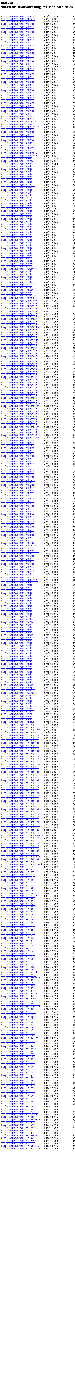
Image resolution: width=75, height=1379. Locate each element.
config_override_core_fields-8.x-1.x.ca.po (18, 1229)
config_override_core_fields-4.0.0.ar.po (17, 530)
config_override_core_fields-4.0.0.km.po (17, 613)
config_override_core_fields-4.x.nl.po (16, 809)
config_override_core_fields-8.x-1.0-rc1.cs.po (20, 890)
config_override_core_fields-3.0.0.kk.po (17, 101)
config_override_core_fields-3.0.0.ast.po (18, 21)
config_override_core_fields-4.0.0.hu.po (17, 596)
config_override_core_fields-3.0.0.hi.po (17, 81)
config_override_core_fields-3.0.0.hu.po (17, 85)
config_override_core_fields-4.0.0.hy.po (17, 598)
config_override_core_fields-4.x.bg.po (16, 708)
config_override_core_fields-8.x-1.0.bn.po (18, 1051)
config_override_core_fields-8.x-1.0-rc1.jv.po (20, 948)
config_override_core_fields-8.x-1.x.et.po (18, 1248)
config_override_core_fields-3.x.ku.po (16, 279)
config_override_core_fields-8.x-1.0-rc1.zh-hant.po (22, 1035)
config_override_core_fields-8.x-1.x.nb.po (18, 1316)
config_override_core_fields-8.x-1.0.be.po (18, 1047)
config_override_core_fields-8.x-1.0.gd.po (18, 1093)
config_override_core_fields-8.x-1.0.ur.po (18, 1199)
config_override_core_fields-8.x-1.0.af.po (18, 1037)
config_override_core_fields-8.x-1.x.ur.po (18, 1370)
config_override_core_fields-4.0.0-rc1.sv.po (19, 503)
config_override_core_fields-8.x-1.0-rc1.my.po (20, 973)
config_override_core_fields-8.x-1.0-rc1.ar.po (20, 871)
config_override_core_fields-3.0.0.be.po (17, 25)
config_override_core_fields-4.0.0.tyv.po (18, 685)
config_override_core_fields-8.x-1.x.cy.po (18, 1232)
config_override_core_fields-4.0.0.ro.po (17, 662)
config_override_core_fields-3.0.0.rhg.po (18, 147)
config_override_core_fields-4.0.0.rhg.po (18, 658)
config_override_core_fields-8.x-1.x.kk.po (18, 1292)
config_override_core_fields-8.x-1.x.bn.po (18, 1221)
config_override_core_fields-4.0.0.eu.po (17, 569)
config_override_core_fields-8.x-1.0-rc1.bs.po (20, 886)
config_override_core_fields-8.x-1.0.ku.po (18, 1130)
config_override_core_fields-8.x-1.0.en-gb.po (19, 1072)
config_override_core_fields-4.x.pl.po (16, 816)
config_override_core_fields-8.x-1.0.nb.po (18, 1145)
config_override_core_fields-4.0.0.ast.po (18, 532)
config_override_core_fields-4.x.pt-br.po (18, 822)
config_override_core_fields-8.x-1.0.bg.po (18, 1049)
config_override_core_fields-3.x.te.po (16, 337)
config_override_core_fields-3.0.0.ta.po (17, 165)
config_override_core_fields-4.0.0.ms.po (17, 631)
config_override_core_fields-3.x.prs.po (17, 308)
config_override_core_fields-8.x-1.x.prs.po (18, 1329)
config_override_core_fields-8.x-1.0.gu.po (18, 1097)
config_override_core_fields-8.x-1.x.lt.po (18, 1302)
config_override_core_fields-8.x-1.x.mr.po (18, 1310)
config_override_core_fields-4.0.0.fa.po (17, 571)
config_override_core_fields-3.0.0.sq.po (17, 161)
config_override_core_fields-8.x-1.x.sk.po (18, 1348)
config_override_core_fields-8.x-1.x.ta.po (18, 1356)
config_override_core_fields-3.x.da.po (16, 213)
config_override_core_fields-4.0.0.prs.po (18, 648)
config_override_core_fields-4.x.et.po (16, 737)
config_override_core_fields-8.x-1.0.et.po (18, 1078)
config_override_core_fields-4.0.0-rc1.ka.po (19, 439)
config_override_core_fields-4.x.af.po (16, 697)
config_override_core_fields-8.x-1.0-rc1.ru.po (20, 1004)
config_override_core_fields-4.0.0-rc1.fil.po (19, 404)
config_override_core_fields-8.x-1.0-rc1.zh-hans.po (22, 1033)
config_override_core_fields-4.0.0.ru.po (17, 664)
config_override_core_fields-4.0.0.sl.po (17, 669)
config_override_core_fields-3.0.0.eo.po (17, 52)
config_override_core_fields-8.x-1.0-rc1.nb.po (20, 975)
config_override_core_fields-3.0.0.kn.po (17, 105)
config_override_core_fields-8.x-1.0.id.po (18, 1110)
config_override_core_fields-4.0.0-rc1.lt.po (19, 451)
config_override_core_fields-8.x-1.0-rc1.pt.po (20, 996)
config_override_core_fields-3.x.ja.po (16, 265)
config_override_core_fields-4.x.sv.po (16, 844)
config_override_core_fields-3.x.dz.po (16, 217)
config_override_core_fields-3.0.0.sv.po (17, 163)
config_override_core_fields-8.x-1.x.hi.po (18, 1273)
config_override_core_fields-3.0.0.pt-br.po (18, 141)
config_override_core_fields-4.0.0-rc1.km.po (19, 443)
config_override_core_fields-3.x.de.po (16, 215)
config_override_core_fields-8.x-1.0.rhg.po (18, 1169)
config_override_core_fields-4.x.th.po (16, 851)
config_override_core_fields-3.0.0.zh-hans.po (19, 182)
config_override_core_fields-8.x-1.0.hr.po (18, 1105)
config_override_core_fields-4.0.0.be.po (17, 536)
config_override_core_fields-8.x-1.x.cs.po (18, 1230)
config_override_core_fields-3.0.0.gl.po (17, 74)
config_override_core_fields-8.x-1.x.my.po (18, 1314)
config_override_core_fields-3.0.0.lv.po (17, 112)
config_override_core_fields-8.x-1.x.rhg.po (18, 1339)
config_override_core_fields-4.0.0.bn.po (17, 540)
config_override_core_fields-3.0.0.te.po (17, 166)
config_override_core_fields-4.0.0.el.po (17, 559)
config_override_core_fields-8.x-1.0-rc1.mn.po (20, 967)
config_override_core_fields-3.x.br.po (16, 203)
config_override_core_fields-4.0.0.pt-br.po (18, 652)
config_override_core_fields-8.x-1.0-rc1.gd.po (20, 923)
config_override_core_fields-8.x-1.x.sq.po (18, 1352)
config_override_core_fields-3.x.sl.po (16, 329)
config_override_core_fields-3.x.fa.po (16, 230)
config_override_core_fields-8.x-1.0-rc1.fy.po (20, 921)
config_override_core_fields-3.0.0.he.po (17, 79)
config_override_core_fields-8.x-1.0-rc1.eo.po (20, 904)
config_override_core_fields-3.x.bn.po (16, 199)
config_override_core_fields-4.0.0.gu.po (17, 586)
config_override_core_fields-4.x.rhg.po (17, 828)
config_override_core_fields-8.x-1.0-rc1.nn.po (20, 981)
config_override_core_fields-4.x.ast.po (17, 702)
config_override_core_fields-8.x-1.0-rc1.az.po (20, 874)
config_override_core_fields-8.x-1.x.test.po (19, 1360)
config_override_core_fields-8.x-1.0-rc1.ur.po (20, 1029)
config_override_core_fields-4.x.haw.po (17, 758)
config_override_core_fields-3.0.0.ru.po (17, 153)
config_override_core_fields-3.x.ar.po (16, 190)
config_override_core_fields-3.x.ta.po (16, 335)
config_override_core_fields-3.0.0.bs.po (17, 35)
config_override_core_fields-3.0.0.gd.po (17, 72)
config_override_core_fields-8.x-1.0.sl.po (18, 1180)
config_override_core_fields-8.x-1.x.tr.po (18, 1364)
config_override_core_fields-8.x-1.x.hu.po (18, 1277)
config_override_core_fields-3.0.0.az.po (17, 23)
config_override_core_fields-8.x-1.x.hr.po (18, 1275)
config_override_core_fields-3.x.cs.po (16, 209)
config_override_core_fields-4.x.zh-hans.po (18, 863)
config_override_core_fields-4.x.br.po (16, 714)
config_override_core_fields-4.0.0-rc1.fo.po (19, 406)
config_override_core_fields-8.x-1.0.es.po (18, 1076)
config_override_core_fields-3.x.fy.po (16, 240)
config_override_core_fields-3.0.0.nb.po (17, 124)
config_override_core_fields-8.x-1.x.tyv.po (18, 1366)
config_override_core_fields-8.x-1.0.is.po (18, 1112)
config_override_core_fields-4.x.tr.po (16, 853)
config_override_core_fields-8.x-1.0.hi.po (18, 1103)
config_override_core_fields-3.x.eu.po (16, 228)
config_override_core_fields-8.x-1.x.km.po (18, 1294)
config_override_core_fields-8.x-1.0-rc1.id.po (20, 940)
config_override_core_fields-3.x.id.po (16, 259)
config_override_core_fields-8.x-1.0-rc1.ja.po (20, 946)
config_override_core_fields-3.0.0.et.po (17, 56)
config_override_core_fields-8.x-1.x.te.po (18, 1358)
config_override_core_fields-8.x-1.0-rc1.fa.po (20, 911)
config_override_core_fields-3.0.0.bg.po (17, 27)
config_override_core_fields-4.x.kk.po (16, 782)
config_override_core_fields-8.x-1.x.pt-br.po (19, 1333)
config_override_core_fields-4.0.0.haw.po (18, 588)
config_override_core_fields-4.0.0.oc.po (17, 642)
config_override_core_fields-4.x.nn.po (16, 811)
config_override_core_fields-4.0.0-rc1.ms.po (19, 460)
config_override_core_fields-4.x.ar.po (16, 700)
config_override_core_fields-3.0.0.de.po (17, 45)
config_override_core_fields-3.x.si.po (16, 325)
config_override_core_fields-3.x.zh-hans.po (18, 352)
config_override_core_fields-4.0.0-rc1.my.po (19, 462)
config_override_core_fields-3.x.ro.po (16, 321)
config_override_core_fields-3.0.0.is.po (17, 91)
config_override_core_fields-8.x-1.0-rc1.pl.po (20, 987)
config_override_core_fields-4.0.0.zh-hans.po (19, 693)
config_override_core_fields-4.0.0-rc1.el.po (19, 389)
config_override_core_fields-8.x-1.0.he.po (18, 1101)
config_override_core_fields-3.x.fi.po (16, 232)
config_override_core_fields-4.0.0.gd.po (17, 582)
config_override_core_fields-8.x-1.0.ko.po (18, 1128)
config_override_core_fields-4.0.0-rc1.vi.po (19, 520)
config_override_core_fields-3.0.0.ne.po (17, 126)
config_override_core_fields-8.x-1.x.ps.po (18, 1331)
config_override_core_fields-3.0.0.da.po (17, 43)
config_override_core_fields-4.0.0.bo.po (17, 542)
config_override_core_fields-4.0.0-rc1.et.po (19, 397)
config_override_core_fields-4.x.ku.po (16, 789)
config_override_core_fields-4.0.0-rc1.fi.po (19, 402)
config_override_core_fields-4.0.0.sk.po (17, 667)
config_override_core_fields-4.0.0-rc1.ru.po (19, 493)
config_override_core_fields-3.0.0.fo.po (17, 66)
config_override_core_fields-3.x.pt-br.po (18, 312)
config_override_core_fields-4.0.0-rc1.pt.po (19, 486)
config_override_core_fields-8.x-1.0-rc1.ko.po (20, 958)
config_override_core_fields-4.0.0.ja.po (17, 606)
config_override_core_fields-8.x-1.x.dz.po (18, 1238)
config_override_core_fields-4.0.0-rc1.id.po (19, 430)
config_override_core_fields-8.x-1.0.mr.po (18, 1140)
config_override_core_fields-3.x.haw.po (17, 248)
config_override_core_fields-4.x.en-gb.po (18, 731)
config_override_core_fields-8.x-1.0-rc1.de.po (20, 896)
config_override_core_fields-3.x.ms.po (16, 290)
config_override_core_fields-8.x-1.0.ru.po (18, 1174)
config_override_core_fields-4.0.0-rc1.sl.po (19, 499)
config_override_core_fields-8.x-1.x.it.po (18, 1285)
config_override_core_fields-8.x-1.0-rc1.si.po (20, 1006)
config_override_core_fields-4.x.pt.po (16, 826)
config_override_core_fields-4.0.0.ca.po (17, 548)
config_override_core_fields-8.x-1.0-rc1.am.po (20, 869)
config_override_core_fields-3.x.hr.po (16, 253)
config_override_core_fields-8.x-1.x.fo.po (18, 1258)
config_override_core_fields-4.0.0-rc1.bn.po (19, 370)
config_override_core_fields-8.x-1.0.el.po (18, 1070)
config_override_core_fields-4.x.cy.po (16, 722)
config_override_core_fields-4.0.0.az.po (17, 534)
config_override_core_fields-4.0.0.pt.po (17, 656)
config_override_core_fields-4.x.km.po (16, 784)
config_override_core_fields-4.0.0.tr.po (17, 683)
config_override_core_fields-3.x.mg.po (16, 284)
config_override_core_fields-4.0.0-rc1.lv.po (19, 453)
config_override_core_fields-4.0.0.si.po (17, 666)
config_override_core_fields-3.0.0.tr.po (17, 172)
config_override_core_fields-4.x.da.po (16, 724)
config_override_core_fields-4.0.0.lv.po (17, 623)
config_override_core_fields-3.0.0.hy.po (17, 87)
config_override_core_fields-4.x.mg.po (16, 795)
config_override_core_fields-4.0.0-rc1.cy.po (19, 381)
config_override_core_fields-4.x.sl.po (16, 840)
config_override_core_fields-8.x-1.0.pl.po (18, 1157)
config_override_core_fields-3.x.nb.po (16, 294)
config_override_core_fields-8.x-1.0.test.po (19, 1190)
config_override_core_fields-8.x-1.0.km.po (18, 1124)
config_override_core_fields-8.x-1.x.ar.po (18, 1211)
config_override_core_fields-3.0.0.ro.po (17, 151)
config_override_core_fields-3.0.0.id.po (17, 89)
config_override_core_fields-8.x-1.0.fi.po (18, 1083)
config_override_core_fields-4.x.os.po (16, 815)
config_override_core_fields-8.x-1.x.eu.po (18, 1250)
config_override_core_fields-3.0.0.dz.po (17, 47)
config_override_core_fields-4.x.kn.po (16, 785)
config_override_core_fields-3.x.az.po (16, 194)
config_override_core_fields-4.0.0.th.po (17, 681)
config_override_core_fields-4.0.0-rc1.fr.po (19, 408)
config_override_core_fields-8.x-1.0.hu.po (18, 1107)
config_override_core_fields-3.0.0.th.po (17, 170)
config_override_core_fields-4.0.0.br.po (17, 544)
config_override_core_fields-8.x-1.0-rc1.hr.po (20, 934)
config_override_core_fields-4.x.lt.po (16, 791)
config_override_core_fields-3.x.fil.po (17, 234)
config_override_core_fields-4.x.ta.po (16, 845)
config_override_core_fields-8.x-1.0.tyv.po (18, 1196)
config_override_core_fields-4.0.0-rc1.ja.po (19, 435)
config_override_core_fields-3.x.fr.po (16, 238)
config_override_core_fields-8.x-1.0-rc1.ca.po (20, 888)
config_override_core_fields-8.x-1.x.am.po (18, 1209)
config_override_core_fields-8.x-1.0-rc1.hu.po (20, 936)
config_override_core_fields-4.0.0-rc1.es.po (19, 395)
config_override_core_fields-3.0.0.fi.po (17, 62)
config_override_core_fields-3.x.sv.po (16, 333)
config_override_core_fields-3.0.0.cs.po (17, 39)
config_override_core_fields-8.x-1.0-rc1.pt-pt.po (21, 994)
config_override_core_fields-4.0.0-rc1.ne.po (19, 466)
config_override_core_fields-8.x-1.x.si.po (18, 1347)
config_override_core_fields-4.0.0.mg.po (17, 625)
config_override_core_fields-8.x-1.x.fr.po (18, 1259)
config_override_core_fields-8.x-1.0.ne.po (18, 1147)
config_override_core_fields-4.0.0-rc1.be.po (19, 366)
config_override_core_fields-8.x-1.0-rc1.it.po (20, 944)
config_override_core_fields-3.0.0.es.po (17, 54)
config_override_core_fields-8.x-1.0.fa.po (18, 1081)
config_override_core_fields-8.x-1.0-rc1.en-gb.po (21, 902)
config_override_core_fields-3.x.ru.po (16, 323)
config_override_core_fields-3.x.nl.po (16, 298)
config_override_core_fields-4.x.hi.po (16, 762)
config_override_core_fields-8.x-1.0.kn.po (18, 1126)
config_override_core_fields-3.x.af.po (16, 186)
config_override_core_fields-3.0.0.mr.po (17, 118)
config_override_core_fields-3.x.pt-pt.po (18, 313)
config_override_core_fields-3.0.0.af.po (17, 16)
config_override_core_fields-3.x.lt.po (16, 281)
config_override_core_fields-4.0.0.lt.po (17, 621)
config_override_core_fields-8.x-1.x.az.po (18, 1215)
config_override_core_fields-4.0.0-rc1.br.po (19, 373)
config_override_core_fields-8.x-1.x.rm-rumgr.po (21, 1341)
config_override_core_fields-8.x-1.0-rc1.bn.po (20, 880)
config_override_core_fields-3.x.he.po (16, 250)
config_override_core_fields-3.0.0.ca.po (17, 37)
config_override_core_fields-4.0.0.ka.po (17, 609)
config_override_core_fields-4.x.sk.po (16, 838)
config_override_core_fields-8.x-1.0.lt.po (18, 1132)
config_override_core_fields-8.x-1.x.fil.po (18, 1256)
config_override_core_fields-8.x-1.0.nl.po (18, 1149)
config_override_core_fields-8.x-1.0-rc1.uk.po (20, 1027)
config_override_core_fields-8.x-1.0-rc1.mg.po (20, 965)
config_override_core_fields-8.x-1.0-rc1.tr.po (20, 1023)
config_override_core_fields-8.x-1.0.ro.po (18, 1172)
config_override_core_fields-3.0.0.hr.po (17, 83)
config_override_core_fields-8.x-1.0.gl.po (18, 1095)
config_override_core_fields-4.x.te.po (16, 847)
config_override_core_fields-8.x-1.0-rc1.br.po (20, 884)
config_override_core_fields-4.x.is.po (16, 772)
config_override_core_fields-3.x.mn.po (16, 286)
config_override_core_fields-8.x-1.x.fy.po (18, 1261)
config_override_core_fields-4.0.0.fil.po (18, 575)
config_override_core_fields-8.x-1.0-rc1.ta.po (20, 1016)
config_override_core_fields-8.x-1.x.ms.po (18, 1312)
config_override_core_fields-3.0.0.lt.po (17, 110)
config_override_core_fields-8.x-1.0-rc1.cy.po (20, 892)
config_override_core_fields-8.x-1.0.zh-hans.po (20, 1203)
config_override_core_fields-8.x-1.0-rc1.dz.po (20, 898)
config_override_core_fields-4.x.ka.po (16, 780)
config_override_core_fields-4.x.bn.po (16, 710)
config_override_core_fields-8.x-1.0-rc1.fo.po (20, 917)
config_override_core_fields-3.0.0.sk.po (17, 157)
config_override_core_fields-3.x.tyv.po (17, 344)
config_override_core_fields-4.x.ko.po (16, 787)
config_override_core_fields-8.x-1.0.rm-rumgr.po (21, 1170)
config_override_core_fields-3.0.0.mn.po (17, 116)
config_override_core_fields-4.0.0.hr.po (17, 594)
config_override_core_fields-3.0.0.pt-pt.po (18, 143)
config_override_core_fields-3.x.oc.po (16, 302)
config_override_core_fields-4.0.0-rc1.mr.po (19, 459)
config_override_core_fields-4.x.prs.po (17, 818)
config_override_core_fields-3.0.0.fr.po (17, 68)
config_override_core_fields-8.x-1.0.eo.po (18, 1074)
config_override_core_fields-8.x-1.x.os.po (18, 1325)
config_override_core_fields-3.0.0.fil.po (18, 64)
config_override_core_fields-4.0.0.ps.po (17, 650)
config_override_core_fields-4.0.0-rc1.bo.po (19, 372)
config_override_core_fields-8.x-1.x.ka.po (18, 1290)
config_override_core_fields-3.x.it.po (16, 263)
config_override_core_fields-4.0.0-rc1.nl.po (19, 468)
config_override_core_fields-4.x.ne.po (16, 807)
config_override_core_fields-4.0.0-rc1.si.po (19, 495)
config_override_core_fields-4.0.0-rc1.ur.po (19, 519)
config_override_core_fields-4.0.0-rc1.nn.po (19, 470)
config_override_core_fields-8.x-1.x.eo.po (18, 1244)
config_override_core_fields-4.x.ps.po (16, 820)
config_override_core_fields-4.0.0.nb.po (17, 635)
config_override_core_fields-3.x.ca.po (16, 207)
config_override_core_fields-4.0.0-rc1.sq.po (19, 501)
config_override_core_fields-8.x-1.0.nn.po (18, 1151)
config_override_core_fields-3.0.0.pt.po (17, 145)
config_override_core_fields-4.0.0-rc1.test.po (20, 509)
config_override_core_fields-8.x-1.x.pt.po (18, 1337)
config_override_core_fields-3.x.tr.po (16, 342)
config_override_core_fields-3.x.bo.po (16, 201)
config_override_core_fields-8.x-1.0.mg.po (18, 1136)
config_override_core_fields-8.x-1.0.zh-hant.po (20, 1205)
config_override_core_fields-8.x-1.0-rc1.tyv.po (20, 1025)
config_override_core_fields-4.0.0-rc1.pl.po (19, 476)
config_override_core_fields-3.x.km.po (16, 273)
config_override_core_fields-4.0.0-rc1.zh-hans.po (21, 522)
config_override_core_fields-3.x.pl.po (16, 306)
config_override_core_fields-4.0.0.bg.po (17, 538)
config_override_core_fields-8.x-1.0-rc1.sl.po (20, 1010)
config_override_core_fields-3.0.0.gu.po (17, 76)
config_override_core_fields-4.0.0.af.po (17, 526)
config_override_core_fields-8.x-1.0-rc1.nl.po (20, 979)
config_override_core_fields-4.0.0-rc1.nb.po (19, 464)
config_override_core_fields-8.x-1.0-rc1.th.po (20, 1022)
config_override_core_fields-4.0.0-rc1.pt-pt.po (20, 484)
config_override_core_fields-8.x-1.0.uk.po (18, 1198)
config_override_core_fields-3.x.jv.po (16, 267)
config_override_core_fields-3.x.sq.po (16, 331)
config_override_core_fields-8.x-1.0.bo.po (18, 1052)
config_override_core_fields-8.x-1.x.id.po (18, 1281)
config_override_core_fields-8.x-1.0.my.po (18, 1143)
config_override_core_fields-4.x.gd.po (16, 753)
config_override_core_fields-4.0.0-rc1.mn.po (19, 457)
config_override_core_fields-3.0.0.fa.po (17, 60)
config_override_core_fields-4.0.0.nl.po (17, 638)
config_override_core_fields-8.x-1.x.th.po (18, 1362)
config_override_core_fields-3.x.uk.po (16, 346)
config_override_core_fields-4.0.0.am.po (17, 528)
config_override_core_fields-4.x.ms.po (16, 801)
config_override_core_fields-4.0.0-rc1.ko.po (19, 447)
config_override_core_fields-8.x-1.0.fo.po (18, 1087)
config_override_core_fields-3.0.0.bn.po (17, 29)
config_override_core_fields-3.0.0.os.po (17, 134)
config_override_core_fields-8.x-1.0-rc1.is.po (20, 942)
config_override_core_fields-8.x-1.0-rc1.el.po (20, 900)
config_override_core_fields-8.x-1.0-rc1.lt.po (20, 962)
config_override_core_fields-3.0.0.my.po (17, 122)
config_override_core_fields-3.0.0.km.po (17, 103)
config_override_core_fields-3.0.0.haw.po (18, 77)
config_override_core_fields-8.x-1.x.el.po (18, 1240)
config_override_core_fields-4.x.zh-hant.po (18, 865)
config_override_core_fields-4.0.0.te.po (17, 677)
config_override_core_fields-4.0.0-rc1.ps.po (19, 480)
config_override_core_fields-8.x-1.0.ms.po (18, 1141)
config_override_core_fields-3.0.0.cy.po (17, 41)
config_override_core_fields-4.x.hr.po (16, 764)
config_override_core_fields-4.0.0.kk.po (17, 611)
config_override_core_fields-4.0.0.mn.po (17, 627)
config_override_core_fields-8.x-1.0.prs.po (18, 1159)
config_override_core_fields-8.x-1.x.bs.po (18, 1227)
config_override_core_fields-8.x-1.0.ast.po (18, 1043)
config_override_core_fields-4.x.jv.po (16, 778)
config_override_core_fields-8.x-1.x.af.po (18, 1207)
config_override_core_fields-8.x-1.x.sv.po (18, 1354)
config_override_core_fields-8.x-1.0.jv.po (18, 1118)
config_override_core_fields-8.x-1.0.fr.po (18, 1089)
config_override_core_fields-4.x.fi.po (16, 743)
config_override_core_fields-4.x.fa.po (16, 741)
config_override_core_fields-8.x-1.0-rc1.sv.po (20, 1014)
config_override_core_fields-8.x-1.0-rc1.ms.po (20, 971)
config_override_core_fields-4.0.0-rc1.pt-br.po (20, 482)
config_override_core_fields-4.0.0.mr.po (17, 629)
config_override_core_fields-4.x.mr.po (16, 799)
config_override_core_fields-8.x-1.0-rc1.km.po (20, 954)
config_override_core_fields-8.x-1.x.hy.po (18, 1279)
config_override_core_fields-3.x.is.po (16, 261)
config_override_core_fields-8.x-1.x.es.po (18, 1246)
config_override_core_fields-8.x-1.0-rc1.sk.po (20, 1008)
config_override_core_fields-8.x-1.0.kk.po (18, 1122)
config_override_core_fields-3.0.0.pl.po (17, 135)
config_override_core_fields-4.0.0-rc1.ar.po (19, 360)
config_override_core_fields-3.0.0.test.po (18, 168)
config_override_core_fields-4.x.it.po (16, 774)
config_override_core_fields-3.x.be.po (16, 195)
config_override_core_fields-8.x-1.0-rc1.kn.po (20, 956)
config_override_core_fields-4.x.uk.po (16, 857)
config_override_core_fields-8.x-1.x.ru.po (18, 1345)
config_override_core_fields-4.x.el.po (16, 729)
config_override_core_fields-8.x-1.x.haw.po (18, 1269)
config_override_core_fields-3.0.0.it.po (17, 93)
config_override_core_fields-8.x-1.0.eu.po (18, 1080)
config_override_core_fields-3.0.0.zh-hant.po (19, 184)
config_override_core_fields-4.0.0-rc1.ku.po (19, 449)
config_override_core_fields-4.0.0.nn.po (17, 640)
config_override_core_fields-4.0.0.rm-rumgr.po (20, 660)
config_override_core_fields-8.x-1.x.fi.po (18, 1254)
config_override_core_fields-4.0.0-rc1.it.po (19, 433)
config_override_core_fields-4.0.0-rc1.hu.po (19, 426)
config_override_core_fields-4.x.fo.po (16, 747)
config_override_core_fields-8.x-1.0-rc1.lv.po (20, 963)
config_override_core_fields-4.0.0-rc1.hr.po (19, 424)
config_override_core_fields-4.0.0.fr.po (17, 579)
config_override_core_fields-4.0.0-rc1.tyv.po (19, 515)
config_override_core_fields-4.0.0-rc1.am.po (19, 358)
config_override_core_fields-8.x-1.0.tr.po (18, 1194)
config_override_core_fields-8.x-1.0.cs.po (18, 1060)
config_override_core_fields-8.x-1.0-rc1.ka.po (20, 950)
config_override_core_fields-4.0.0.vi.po (17, 691)
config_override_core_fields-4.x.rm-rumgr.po (19, 830)
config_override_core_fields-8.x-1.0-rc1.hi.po (20, 933)
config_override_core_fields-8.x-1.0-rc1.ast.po (20, 873)
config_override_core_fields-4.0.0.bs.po (17, 546)
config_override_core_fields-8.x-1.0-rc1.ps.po (20, 991)
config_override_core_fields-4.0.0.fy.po (17, 580)
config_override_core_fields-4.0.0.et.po (17, 567)
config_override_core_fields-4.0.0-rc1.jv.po (19, 437)
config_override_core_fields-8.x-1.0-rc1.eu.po (20, 909)
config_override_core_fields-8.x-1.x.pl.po (18, 1327)
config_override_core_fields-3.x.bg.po (16, 197)
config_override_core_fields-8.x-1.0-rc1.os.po (20, 985)
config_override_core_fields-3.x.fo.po (16, 236)
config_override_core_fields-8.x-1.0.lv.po (18, 1134)
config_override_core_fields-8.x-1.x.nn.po (18, 1321)
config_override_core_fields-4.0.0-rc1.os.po (19, 474)
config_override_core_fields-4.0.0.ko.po (17, 617)
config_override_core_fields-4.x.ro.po (16, 832)
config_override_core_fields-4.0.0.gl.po (17, 584)
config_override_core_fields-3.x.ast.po (17, 192)
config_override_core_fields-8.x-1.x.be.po (18, 1217)
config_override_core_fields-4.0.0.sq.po (17, 671)
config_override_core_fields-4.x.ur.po (16, 859)
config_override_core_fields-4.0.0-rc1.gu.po (19, 416)
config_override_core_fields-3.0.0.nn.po (17, 130)
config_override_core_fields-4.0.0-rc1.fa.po (19, 401)
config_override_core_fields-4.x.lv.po (16, 793)
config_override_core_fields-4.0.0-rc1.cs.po (19, 379)
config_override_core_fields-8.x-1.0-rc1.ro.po (20, 1002)
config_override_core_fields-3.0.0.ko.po (17, 106)
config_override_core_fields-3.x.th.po (16, 341)
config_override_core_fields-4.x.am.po (16, 698)
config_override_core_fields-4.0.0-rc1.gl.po (19, 414)
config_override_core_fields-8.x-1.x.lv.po (18, 1304)
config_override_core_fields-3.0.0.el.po (17, 48)
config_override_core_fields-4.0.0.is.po (17, 602)
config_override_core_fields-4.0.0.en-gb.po (18, 561)
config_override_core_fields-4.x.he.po (16, 760)
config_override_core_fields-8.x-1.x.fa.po (18, 1252)
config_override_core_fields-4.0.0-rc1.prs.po (19, 478)
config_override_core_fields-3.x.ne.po (16, 296)
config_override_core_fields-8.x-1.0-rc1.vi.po (20, 1031)
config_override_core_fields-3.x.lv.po (16, 283)
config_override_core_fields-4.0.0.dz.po (17, 557)
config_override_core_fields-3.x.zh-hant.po (18, 354)
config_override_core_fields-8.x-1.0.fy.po (18, 1091)
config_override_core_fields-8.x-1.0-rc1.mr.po (20, 969)
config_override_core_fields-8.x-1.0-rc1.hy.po (20, 938)
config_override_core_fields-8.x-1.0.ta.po (18, 1186)
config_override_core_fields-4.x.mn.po (16, 797)
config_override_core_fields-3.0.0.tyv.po (18, 174)
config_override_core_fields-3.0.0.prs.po (18, 137)
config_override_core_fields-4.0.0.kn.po (17, 615)
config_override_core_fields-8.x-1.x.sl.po (18, 1350)
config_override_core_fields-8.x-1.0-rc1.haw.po (20, 929)
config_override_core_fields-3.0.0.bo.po (17, 31)
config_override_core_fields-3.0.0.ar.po (17, 19)
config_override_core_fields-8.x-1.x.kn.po (18, 1296)
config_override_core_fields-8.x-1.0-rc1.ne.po (20, 977)
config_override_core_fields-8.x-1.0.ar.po (18, 1041)
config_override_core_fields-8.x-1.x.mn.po (18, 1308)
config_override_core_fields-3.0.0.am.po (17, 17)
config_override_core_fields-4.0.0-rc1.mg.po (19, 455)
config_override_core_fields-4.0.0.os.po (17, 644)
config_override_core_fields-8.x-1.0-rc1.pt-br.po (21, 992)
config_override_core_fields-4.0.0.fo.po (17, 577)
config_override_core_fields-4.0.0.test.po (18, 679)
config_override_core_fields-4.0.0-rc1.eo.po (19, 393)
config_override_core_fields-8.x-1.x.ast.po (18, 1213)
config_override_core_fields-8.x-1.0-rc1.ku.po (20, 960)
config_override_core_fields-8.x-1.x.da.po (18, 1234)
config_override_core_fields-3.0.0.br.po (17, 33)
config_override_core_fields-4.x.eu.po (16, 739)
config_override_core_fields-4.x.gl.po (16, 755)
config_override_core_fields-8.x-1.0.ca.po (18, 1058)
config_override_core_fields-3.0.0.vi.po (17, 180)
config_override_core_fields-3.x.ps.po (16, 310)
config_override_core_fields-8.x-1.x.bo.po (18, 1223)
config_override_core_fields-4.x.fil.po (17, 745)
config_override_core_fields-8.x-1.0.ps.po (18, 1161)
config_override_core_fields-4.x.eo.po (16, 733)
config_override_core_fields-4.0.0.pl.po (17, 646)
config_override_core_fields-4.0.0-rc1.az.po (19, 364)
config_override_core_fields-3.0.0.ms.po (17, 120)
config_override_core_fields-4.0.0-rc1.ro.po (19, 491)
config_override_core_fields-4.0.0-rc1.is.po (19, 431)
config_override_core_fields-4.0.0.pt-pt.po (18, 654)
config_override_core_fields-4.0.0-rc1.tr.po (19, 513)
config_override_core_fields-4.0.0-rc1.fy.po (19, 410)
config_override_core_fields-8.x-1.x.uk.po (18, 1368)
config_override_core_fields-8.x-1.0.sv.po (18, 1184)
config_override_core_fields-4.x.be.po (16, 706)
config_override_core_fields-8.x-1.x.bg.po (18, 1219)
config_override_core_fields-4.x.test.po (17, 849)
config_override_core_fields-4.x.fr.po (16, 749)
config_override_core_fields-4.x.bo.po (16, 712)
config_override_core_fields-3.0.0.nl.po (17, 128)
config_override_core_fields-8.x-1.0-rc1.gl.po (20, 925)
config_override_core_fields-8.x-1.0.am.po (18, 1039)
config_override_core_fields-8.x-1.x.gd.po (18, 1263)
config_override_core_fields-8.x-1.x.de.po (18, 1236)
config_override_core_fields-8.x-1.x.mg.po (18, 1306)
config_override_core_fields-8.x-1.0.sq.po (18, 1182)
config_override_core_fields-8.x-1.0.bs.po (18, 1056)
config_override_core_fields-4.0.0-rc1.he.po (19, 420)
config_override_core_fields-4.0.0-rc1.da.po (19, 383)
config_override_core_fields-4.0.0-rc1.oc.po (19, 472)
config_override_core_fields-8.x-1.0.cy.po (18, 1062)
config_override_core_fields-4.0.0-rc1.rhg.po (19, 488)
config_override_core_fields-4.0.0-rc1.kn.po (19, 445)
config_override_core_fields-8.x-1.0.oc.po (18, 1153)
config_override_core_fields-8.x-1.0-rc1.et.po (20, 907)
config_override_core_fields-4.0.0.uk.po (17, 687)
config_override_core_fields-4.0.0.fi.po (17, 573)
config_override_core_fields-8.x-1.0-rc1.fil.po (20, 915)
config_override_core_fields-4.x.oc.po (16, 813)
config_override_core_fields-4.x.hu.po (16, 766)
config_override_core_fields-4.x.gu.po (16, 756)
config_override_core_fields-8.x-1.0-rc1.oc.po (20, 983)
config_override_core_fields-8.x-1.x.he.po (18, 1271)
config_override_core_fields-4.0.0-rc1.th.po (19, 511)
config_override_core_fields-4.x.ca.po (16, 718)
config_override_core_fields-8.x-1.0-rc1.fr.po (20, 919)
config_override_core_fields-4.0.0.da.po (17, 553)
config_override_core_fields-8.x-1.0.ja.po (18, 1116)
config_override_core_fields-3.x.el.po (16, 219)
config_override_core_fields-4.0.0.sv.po (17, 673)
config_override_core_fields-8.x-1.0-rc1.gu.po (20, 927)
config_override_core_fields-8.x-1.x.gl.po (18, 1265)
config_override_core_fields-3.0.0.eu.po (17, 58)
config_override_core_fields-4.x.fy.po (16, 751)
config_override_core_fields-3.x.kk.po (16, 271)
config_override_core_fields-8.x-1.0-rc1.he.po (20, 931)
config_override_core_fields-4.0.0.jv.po (17, 608)
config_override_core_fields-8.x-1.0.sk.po (18, 1178)
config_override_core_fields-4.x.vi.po (16, 861)
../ (2, 14)
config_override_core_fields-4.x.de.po (16, 726)
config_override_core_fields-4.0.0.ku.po (17, 619)
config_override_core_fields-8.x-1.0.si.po (18, 1176)
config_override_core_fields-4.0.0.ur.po (17, 689)
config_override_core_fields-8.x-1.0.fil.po (18, 1085)
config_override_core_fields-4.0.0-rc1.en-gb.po (20, 391)
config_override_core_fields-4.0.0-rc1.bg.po (19, 368)
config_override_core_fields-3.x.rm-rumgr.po (19, 319)
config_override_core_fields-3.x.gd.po (16, 242)
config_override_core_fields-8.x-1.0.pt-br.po (19, 1163)
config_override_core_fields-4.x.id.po (16, 770)
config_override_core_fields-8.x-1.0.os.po (18, 1155)
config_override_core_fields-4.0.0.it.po (17, 604)
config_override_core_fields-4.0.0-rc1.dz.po (19, 387)
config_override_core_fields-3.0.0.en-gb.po (18, 50)
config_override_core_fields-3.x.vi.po (16, 350)
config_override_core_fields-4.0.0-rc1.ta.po (19, 505)
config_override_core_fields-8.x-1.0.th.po (18, 1192)
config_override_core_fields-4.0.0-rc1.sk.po (19, 497)
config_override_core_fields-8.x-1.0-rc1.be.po (20, 876)
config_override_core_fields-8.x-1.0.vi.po (18, 1201)
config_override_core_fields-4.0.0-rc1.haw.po (19, 418)
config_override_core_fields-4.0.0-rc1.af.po (19, 356)
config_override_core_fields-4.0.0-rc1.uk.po (19, 517)
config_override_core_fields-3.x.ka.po (16, 269)
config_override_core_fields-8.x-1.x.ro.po (18, 1343)
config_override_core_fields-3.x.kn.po (16, 275)
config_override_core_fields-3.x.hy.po (16, 257)
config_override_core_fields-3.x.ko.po (16, 277)
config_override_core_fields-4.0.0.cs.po (17, 549)
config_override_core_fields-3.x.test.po (17, 339)
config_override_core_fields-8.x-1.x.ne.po (18, 1317)
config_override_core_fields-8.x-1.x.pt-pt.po (19, 1335)
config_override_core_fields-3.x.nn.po (16, 300)
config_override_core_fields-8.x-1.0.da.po (18, 1064)
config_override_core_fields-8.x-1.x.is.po (18, 1283)
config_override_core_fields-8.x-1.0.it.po (18, 1114)
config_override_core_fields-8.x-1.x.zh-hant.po (20, 1376)
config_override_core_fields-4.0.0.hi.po (17, 592)
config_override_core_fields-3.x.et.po (16, 226)
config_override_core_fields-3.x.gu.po (16, 246)
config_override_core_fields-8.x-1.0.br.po (18, 1054)
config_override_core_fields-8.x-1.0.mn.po (18, 1138)
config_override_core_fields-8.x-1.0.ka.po (18, 1120)
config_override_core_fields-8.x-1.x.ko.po (18, 1298)
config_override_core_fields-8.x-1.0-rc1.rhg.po (20, 998)
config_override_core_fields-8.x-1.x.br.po (18, 1225)
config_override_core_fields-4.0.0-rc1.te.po (19, 507)
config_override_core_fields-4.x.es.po (16, 735)
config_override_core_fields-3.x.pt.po (16, 315)
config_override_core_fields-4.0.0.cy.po (17, 551)
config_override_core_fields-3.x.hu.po (16, 255)
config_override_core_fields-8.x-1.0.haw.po (18, 1099)
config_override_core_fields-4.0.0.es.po (17, 565)
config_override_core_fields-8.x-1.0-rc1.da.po (20, 894)
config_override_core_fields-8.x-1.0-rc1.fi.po (20, 913)
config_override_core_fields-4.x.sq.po (16, 842)
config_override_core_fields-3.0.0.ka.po (17, 99)
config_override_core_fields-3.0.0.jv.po (17, 97)
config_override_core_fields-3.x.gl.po (16, 244)
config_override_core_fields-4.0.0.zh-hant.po (19, 695)
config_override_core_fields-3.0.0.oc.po (17, 132)
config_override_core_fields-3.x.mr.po (16, 288)
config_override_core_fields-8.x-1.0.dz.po (18, 1068)
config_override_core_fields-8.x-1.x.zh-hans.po (20, 1374)
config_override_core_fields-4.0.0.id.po (17, 600)
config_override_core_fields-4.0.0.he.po (17, 590)
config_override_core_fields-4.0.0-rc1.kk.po (19, 441)
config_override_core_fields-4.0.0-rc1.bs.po (19, 375)
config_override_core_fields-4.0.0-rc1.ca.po (19, 377)
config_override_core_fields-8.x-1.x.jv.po (18, 1288)
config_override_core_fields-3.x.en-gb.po (18, 221)
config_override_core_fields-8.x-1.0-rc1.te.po (20, 1018)
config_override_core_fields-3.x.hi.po (16, 252)
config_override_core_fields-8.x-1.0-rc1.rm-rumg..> (22, 1000)
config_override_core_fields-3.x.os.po (16, 304)
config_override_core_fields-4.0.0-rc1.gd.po (19, 412)
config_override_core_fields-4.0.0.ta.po (17, 675)
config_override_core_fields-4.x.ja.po (16, 776)
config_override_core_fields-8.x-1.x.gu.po (18, 1267)
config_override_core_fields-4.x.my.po (16, 803)
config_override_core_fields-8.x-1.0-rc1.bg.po (20, 878)
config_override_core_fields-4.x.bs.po (16, 716)
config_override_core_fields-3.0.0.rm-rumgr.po (20, 149)
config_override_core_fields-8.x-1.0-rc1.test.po (21, 1020)
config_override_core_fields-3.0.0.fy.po (17, 70)
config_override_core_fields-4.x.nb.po (16, 805)
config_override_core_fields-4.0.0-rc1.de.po (19, 385)
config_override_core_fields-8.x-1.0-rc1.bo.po (20, 882)
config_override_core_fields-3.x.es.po (16, 224)
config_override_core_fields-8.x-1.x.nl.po (18, 1319)
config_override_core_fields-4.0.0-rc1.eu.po (19, 399)
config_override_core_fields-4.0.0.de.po (17, 555)
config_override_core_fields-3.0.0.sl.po (17, 159)
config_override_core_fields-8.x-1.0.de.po (18, 1066)
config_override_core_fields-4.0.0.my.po (17, 633)
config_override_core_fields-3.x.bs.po (16, 205)
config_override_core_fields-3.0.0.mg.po (17, 114)
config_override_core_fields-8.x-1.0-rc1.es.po (20, 905)
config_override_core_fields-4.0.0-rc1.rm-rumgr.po (21, 490)
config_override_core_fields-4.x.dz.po (16, 727)
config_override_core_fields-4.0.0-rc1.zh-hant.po (21, 524)
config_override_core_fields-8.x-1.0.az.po (18, 1045)
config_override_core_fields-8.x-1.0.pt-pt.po (19, 1165)
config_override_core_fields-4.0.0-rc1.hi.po (19, 422)
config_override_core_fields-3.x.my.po (16, 292)
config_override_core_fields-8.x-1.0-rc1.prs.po (20, 989)
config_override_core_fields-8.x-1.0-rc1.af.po (20, 867)
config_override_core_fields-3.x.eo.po (16, 223)
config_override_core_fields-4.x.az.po (16, 704)
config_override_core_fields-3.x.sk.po (16, 327)
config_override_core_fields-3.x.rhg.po (17, 317)
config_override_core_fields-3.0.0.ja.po (17, 95)
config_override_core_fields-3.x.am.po (16, 188)
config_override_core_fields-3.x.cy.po (16, 211)
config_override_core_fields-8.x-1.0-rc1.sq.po (20, 1012)
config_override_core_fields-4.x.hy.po (16, 768)
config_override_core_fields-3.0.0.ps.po (17, 139)
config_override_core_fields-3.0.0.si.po (17, 155)
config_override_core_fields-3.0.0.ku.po (17, 108)
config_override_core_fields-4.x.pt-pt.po (18, 824)
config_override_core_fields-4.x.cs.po (16, 720)
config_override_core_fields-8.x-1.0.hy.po (18, 1109)
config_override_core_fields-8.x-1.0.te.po (18, 1188)
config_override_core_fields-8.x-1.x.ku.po (18, 1300)
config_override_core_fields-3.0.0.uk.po (17, 176)
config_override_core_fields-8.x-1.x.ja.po (18, 1287)
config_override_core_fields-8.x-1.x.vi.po (18, 1372)
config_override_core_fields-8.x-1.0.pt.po (18, 1167)
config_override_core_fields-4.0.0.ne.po (17, 637)
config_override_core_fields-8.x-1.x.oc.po (18, 1323)
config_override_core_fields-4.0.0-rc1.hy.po (19, 428)
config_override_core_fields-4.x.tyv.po (17, 855)
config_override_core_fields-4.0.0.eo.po (17, 563)
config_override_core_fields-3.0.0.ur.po (17, 178)
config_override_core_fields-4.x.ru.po (16, 834)
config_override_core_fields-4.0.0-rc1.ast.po (19, 362)
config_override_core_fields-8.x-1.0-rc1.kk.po (20, 952)
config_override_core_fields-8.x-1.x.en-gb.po (19, 1242)
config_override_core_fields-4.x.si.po (16, 836)
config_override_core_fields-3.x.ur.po (16, 348)
